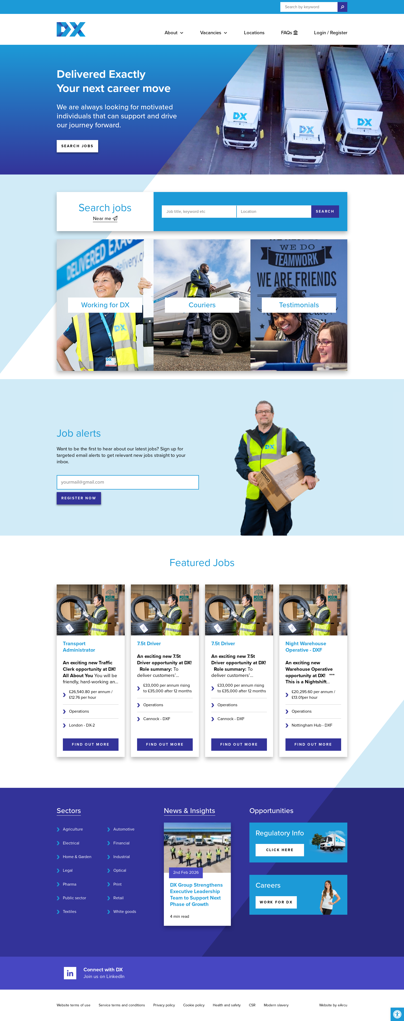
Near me (105, 218)
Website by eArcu (333, 1005)
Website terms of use (73, 1005)
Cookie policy (194, 1005)
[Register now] (79, 498)
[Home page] (71, 29)
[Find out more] (91, 744)
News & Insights (189, 810)
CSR (252, 1005)
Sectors (69, 810)
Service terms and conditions (122, 1005)
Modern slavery (276, 1005)
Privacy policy (164, 1005)
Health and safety (227, 1005)
